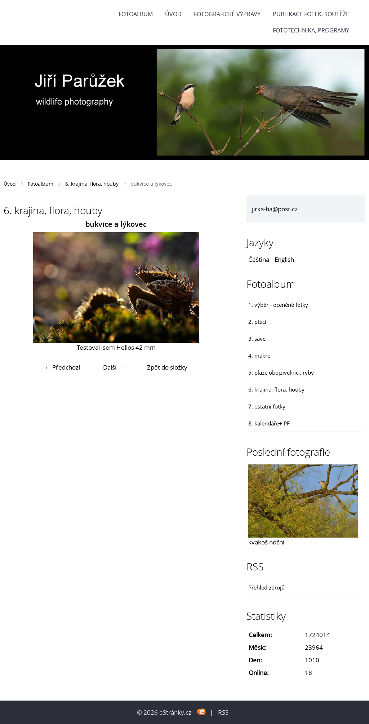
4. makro (259, 355)
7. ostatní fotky (266, 406)
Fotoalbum (136, 14)
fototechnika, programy (311, 30)
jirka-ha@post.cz (275, 209)
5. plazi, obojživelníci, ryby (281, 372)
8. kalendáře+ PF (269, 423)
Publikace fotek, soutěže (311, 14)
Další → (113, 367)
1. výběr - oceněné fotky (278, 304)
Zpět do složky (167, 367)
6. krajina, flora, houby (92, 183)
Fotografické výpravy (227, 14)
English (284, 259)
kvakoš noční (266, 542)
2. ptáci (257, 321)
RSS (223, 712)
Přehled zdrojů (266, 587)
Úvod (173, 14)
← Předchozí (62, 367)
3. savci (257, 338)
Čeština (258, 259)
